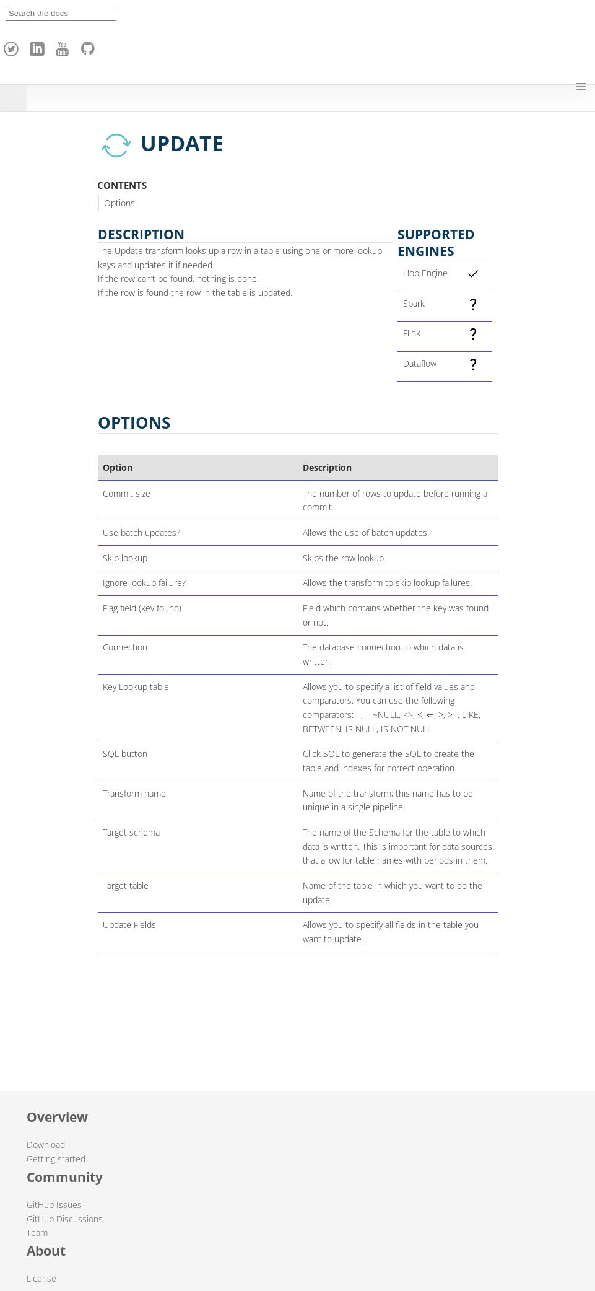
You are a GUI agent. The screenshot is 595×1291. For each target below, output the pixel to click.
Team (37, 1232)
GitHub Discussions (65, 1219)
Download (46, 1144)
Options (119, 203)
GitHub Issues (54, 1204)
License (41, 1278)
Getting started (56, 1159)
